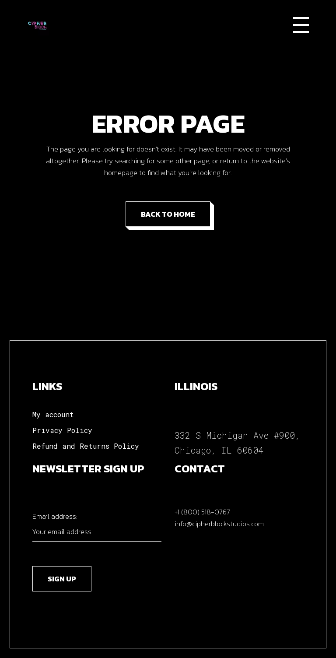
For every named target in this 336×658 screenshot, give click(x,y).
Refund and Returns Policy (85, 445)
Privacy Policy (62, 430)
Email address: (96, 526)
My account (53, 414)
